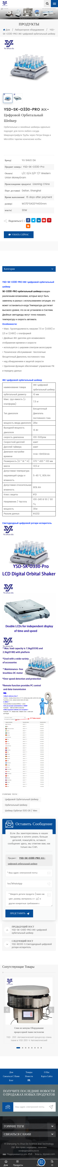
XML (29, 1080)
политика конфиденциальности (33, 1149)
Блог (11, 1080)
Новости (29, 1076)
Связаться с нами (11, 1076)
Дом (6, 30)
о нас (47, 1072)
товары (29, 1072)
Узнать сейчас (19, 234)
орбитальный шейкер (16, 805)
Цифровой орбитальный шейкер (21, 799)
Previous (7, 1010)
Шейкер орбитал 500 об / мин (21, 810)
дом (11, 1072)
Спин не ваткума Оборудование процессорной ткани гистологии (29, 1030)
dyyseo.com (49, 1154)
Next (51, 1010)
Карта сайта (46, 1076)
